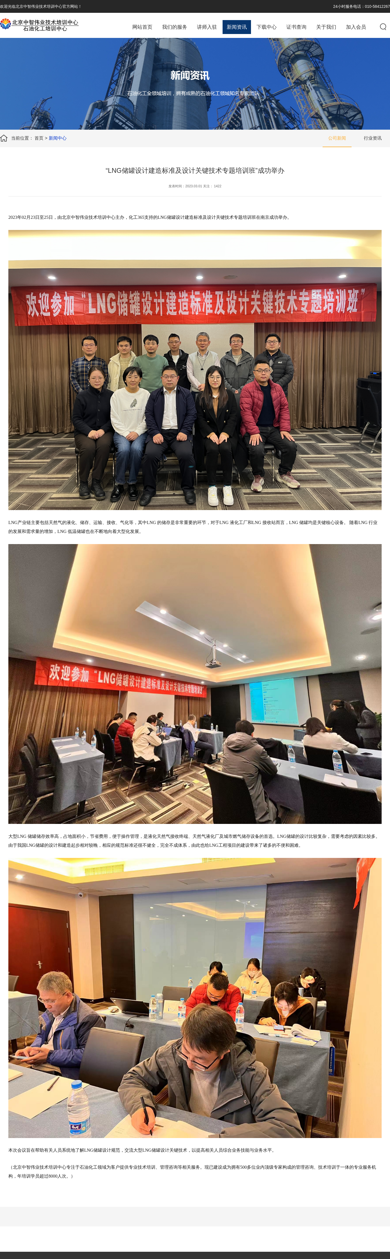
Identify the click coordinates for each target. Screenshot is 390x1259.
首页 (39, 138)
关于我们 (326, 27)
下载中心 (267, 27)
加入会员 (356, 27)
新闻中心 (58, 138)
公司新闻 (337, 138)
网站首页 (142, 27)
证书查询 (296, 27)
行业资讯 (373, 138)
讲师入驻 (207, 27)
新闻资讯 (237, 27)
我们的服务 (174, 27)
